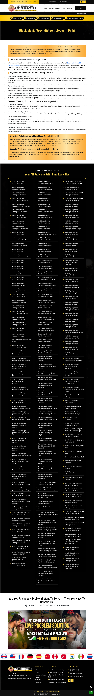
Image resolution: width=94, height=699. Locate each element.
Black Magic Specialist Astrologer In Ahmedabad (45, 333)
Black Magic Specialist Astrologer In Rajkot (70, 329)
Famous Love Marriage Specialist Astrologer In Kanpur (20, 486)
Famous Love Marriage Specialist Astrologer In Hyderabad (18, 356)
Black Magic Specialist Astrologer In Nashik (70, 306)
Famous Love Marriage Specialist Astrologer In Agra (46, 416)
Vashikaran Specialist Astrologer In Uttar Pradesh (19, 231)
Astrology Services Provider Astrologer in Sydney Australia (46, 532)
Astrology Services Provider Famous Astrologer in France (46, 558)
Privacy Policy (38, 694)
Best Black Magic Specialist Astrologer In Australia (72, 493)
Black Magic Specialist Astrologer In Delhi (44, 265)
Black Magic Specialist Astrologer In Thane (70, 259)
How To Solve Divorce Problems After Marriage (71, 416)
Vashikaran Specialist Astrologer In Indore (17, 236)
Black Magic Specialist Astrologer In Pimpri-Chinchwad (70, 266)
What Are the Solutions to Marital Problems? (72, 410)
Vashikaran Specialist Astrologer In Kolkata (17, 310)
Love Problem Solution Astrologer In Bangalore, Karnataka (44, 576)
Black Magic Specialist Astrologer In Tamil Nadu (71, 214)
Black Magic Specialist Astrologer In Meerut (44, 355)
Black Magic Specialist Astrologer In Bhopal (44, 344)
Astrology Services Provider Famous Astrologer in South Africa (45, 546)
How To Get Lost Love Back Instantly (72, 470)
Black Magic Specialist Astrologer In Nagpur (70, 253)
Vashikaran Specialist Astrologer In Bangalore (18, 191)
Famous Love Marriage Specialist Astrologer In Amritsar (44, 472)
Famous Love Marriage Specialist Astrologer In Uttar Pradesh (46, 369)
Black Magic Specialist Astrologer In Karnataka (44, 276)
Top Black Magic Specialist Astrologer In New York (72, 533)
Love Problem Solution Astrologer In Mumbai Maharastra (71, 569)
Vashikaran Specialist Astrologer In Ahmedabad (19, 259)
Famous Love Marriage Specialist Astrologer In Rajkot (46, 443)
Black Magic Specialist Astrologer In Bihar (70, 278)
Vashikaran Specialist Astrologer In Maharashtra (18, 248)
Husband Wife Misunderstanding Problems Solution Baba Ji (45, 499)
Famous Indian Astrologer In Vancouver (72, 482)
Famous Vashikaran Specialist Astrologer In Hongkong (20, 545)
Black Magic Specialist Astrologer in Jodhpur (70, 236)
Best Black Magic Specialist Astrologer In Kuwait (72, 510)
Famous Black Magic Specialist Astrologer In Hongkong (73, 516)
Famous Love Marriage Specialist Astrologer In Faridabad (44, 428)
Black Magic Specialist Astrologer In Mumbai (70, 208)
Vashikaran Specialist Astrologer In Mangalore (44, 259)
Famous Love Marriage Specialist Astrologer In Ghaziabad (44, 396)
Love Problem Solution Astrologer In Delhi (71, 563)
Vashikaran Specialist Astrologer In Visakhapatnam (19, 203)
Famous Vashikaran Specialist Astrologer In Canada (20, 517)
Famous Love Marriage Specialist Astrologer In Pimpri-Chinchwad (20, 504)
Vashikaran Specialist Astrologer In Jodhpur (17, 321)
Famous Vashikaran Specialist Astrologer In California (73, 203)
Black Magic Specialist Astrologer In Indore (44, 310)
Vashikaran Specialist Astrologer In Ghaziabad (44, 186)
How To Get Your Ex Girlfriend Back (73, 455)
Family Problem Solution (56, 683)
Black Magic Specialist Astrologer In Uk (70, 476)
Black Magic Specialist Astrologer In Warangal (71, 220)
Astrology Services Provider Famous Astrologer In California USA (47, 518)
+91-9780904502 (51, 1)
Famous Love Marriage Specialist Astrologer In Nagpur (20, 492)
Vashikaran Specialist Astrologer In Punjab (43, 197)
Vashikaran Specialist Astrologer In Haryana (44, 220)
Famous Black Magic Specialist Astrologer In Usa (73, 527)
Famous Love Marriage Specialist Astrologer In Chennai (18, 444)
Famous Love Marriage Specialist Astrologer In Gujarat (20, 405)
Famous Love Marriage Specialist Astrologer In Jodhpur (18, 472)
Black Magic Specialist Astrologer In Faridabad (71, 312)
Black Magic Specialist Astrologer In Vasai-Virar (71, 340)
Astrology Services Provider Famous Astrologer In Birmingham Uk (72, 545)
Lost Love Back (40, 678)
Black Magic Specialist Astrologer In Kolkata (70, 225)
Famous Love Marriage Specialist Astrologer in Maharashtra (18, 377)
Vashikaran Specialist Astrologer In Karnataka (18, 197)
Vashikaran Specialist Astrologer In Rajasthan (18, 327)
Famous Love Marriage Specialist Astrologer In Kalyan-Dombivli (47, 449)
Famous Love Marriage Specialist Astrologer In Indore (20, 363)
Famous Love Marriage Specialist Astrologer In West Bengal (19, 464)
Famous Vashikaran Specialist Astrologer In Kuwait (20, 539)
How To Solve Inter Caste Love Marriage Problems (73, 444)
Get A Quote (80, 8)
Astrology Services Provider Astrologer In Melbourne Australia (45, 539)
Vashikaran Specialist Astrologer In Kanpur (17, 333)
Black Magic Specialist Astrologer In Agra (70, 301)
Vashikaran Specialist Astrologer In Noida (43, 225)
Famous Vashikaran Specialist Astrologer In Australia (20, 522)
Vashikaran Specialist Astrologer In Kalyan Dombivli (46, 236)
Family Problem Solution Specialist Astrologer (71, 427)
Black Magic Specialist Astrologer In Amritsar (70, 351)
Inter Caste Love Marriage (56, 673)
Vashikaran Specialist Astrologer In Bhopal (17, 270)
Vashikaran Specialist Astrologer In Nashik (43, 208)
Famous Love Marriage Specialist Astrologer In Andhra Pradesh (73, 392)
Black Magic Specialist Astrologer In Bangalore (44, 270)
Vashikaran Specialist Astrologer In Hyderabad (18, 214)
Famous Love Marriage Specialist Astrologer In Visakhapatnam (71, 385)
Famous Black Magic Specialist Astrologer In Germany (73, 521)
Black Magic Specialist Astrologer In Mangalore (71, 357)
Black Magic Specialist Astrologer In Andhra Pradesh (46, 287)
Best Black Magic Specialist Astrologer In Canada (72, 487)
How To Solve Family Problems (70, 422)
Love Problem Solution (55, 676)
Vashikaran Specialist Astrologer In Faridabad (44, 214)
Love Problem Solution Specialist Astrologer (71, 191)
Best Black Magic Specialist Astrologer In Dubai (72, 504)
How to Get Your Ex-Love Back (73, 460)
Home (45, 8)
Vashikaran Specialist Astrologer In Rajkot (43, 231)
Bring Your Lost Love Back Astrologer (72, 465)
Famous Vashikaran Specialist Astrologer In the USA (20, 556)
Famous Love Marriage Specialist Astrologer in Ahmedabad (18, 398)
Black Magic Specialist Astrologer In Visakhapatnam (46, 282)
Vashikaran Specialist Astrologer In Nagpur (17, 338)
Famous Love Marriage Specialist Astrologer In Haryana (44, 436)
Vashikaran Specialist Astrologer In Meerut (17, 282)
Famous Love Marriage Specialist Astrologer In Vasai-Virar (46, 457)
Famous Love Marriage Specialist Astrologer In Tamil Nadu (19, 436)
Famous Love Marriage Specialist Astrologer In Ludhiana (44, 404)
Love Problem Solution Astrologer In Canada (18, 567)
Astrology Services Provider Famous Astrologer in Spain (72, 186)
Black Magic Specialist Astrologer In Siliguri (70, 323)
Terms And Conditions (53, 694)
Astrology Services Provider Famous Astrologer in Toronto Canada (46, 525)
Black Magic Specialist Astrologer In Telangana (44, 299)
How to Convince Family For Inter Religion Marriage (72, 439)
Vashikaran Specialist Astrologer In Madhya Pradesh (20, 242)
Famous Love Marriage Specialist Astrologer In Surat (19, 416)
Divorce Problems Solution (57, 685)
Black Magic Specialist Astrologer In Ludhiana (71, 289)
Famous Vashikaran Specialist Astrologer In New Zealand (20, 528)
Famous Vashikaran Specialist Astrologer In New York (73, 197)
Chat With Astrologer (75, 676)
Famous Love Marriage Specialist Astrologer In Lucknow (44, 362)
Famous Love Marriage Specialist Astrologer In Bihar (46, 382)
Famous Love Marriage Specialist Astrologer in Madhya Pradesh (18, 369)
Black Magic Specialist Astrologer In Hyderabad (44, 293)
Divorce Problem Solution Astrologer (72, 399)
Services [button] (57, 8)
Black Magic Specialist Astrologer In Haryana (70, 318)
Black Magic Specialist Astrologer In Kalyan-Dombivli (73, 334)
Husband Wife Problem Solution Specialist (44, 505)
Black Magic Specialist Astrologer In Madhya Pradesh (46, 316)
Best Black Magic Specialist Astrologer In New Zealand (72, 499)
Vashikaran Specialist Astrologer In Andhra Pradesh (20, 208)
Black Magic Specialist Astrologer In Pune (44, 327)
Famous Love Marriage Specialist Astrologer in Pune (19, 391)
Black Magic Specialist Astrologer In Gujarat (44, 338)
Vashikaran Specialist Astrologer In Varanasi (43, 248)
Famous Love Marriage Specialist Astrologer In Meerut (20, 422)
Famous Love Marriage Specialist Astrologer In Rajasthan (18, 480)
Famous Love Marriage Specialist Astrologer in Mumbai (18, 428)
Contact (69, 8)
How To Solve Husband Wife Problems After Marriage (46, 486)
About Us (51, 8)
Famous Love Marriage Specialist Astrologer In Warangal (18, 451)
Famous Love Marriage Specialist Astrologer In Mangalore (44, 480)
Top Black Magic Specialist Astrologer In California (19, 511)
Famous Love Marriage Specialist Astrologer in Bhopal (20, 410)
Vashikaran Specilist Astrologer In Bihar (20, 344)
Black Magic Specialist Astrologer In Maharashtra (45, 321)
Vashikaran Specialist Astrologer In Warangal (18, 304)
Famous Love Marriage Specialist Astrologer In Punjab (46, 410)
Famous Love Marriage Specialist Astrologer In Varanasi (44, 464)
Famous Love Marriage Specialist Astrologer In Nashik (46, 422)
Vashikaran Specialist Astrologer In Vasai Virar (44, 242)
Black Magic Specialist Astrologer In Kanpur (70, 248)
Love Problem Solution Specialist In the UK (18, 562)
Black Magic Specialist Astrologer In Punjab (70, 295)
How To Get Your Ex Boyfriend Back (73, 450)
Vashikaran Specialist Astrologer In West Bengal (19, 316)
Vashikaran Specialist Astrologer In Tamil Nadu (18, 293)
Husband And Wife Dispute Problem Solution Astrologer (46, 492)
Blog (64, 8)
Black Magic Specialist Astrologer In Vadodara (71, 284)
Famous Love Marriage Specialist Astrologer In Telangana (18, 385)
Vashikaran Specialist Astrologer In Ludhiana (44, 191)
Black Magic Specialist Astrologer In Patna (70, 272)
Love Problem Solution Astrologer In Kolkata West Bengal (45, 584)
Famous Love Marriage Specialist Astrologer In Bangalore (71, 369)
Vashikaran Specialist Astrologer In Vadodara (18, 349)
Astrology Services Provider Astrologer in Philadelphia (45, 564)
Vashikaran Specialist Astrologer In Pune (17, 253)
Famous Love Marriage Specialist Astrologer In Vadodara (44, 388)
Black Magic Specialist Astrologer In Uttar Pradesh (45, 304)
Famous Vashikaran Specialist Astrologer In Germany (20, 551)
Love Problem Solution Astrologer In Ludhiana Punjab (46, 570)
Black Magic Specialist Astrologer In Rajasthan (71, 242)
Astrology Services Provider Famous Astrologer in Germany (46, 553)
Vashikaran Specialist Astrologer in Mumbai (17, 287)
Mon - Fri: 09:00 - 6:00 (75, 679)
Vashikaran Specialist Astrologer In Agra (43, 203)
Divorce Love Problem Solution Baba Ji (71, 405)
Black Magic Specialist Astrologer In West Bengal (72, 231)
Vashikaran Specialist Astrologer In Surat (17, 276)
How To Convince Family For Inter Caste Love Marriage (72, 433)
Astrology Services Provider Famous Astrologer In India (72, 538)
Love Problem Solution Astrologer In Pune (71, 557)
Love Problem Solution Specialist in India (71, 552)
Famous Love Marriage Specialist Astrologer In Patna (46, 376)
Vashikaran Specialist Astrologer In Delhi (17, 186)
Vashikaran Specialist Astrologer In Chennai (17, 299)
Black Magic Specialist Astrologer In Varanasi (70, 346)
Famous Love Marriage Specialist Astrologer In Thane (20, 498)
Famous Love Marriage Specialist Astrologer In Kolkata (20, 458)
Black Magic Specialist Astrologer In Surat (44, 349)
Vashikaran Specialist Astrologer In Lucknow (17, 225)
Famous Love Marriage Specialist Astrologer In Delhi (72, 363)
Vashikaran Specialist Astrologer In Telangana (18, 220)
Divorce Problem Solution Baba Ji (45, 511)
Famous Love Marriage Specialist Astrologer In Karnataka (71, 377)
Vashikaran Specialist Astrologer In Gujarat (17, 265)
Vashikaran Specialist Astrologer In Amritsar (44, 253)
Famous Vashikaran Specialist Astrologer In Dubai (20, 534)
